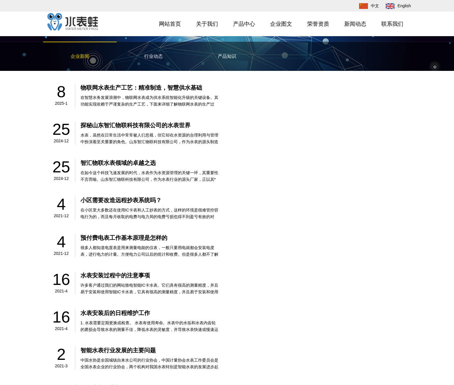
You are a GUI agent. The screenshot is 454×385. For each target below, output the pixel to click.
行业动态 (153, 56)
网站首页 (170, 24)
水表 (96, 365)
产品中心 (244, 24)
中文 (366, 5)
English (395, 5)
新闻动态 (355, 24)
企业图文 (281, 24)
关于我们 (207, 24)
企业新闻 (80, 56)
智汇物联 (83, 365)
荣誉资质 (318, 24)
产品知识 (227, 56)
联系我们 (392, 24)
